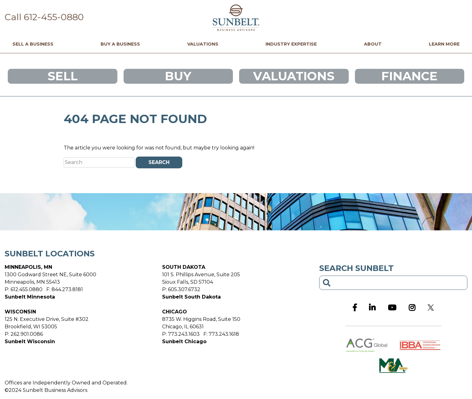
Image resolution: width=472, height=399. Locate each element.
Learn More (444, 44)
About (373, 44)
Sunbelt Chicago (184, 341)
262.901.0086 (27, 334)
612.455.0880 (27, 289)
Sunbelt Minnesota (30, 297)
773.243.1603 (184, 334)
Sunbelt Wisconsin (30, 341)
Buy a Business (120, 44)
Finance (409, 76)
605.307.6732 (184, 289)
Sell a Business (32, 44)
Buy (178, 76)
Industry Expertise (291, 44)
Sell (63, 76)
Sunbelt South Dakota (191, 297)
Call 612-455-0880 (44, 16)
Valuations (202, 44)
